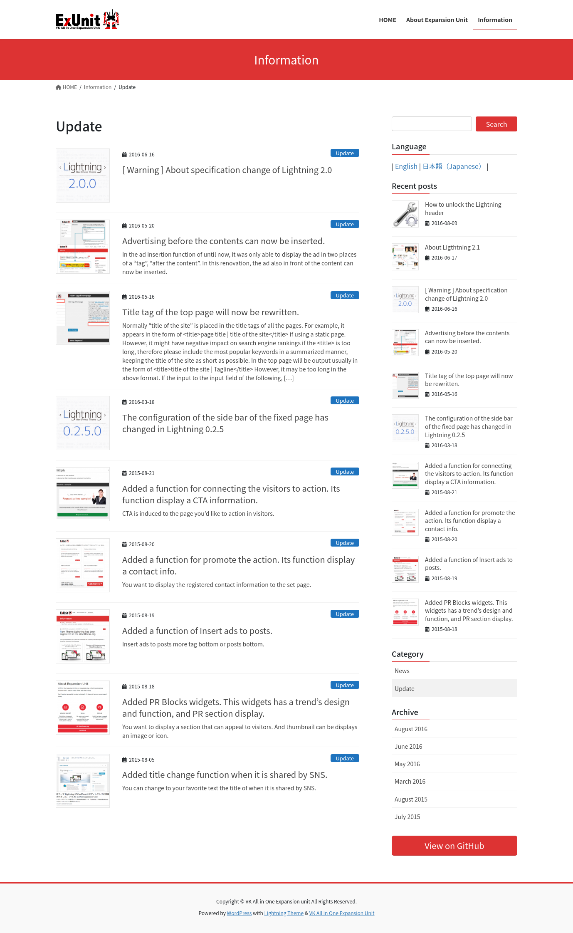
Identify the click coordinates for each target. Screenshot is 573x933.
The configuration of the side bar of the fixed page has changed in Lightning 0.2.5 (225, 423)
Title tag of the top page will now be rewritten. (210, 312)
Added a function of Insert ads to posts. (197, 630)
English (406, 166)
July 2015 (407, 816)
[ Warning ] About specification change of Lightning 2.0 (227, 169)
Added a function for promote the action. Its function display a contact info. (238, 565)
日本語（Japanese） (453, 166)
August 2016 (411, 729)
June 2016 (408, 746)
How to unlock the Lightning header (463, 208)
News (402, 670)
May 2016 (407, 764)
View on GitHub (454, 845)
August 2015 (411, 799)
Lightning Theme (284, 912)
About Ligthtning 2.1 (452, 247)
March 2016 (410, 781)
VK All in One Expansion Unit (342, 912)
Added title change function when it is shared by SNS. (225, 774)
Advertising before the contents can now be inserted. (223, 241)
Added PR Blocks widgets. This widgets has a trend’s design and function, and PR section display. (236, 707)
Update (345, 153)
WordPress (239, 912)
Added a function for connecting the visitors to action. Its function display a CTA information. (231, 494)
